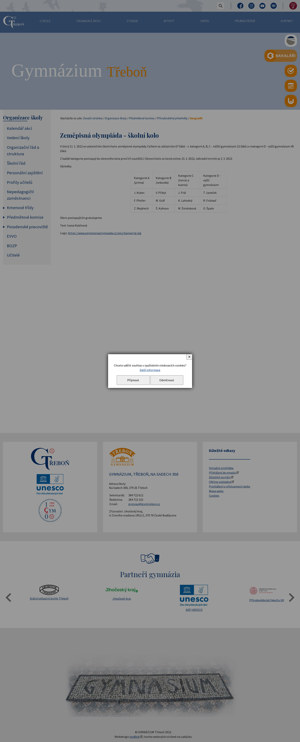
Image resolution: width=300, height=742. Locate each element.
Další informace (150, 370)
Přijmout (133, 380)
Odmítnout (166, 380)
